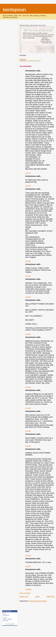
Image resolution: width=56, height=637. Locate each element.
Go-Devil (23, 59)
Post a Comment (25, 593)
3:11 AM (28, 387)
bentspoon (14, 9)
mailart (9, 619)
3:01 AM (28, 297)
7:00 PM (28, 173)
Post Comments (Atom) (38, 601)
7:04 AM (28, 555)
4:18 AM (28, 431)
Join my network (9, 624)
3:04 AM (28, 334)
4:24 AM (28, 446)
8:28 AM (28, 566)
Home (37, 596)
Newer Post (24, 596)
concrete (5, 620)
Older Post (50, 596)
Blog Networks (7, 611)
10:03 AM (28, 589)
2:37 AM (28, 186)
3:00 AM (28, 276)
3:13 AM (28, 408)
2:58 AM (28, 261)
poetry (5, 619)
